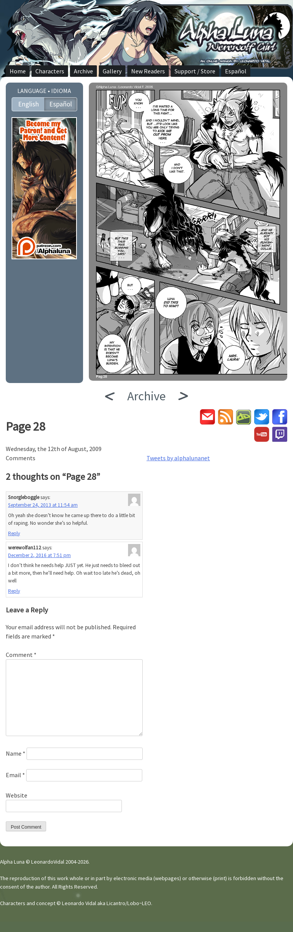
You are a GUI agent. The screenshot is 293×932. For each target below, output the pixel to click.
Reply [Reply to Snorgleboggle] (14, 533)
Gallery (112, 71)
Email (15, 775)
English (28, 104)
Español (235, 71)
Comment (21, 654)
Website (16, 795)
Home (18, 71)
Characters (49, 71)
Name (15, 753)
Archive (83, 71)
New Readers (148, 71)
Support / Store (195, 71)
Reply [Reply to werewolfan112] (14, 591)
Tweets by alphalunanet (178, 458)
